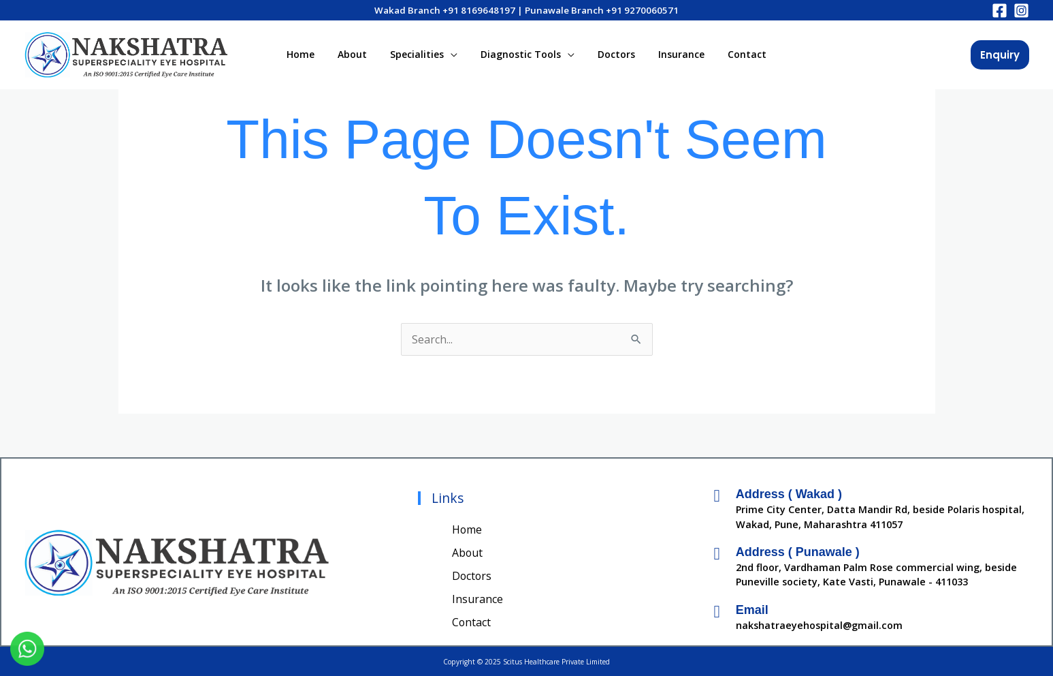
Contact (734, 54)
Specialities (421, 54)
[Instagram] (1021, 10)
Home (313, 54)
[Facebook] (999, 10)
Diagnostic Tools (521, 54)
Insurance (673, 54)
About (360, 54)
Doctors (612, 54)
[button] (1000, 55)
